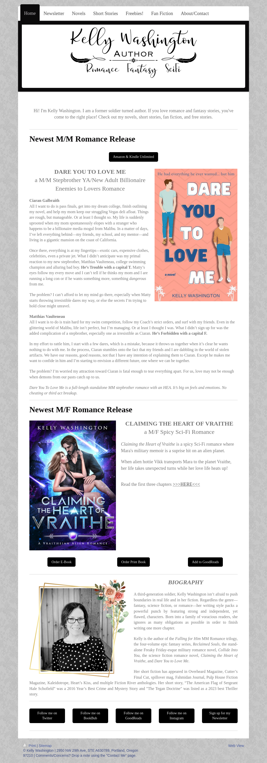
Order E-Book (61, 562)
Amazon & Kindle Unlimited (133, 157)
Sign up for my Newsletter (219, 715)
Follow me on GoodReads (133, 715)
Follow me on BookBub (90, 715)
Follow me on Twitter (47, 715)
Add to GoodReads (205, 562)
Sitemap (45, 746)
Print (30, 746)
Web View (236, 746)
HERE (186, 484)
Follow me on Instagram (176, 715)
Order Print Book (133, 562)
